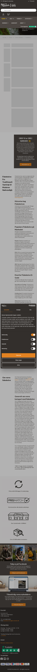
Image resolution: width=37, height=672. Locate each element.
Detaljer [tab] (18, 309)
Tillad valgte (18, 360)
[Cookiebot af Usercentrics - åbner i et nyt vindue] (28, 306)
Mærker (4, 23)
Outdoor (28, 18)
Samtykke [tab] (6, 309)
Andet (22, 23)
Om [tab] (30, 309)
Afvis (18, 365)
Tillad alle (18, 355)
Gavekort (14, 23)
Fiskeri (19, 18)
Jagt (11, 18)
